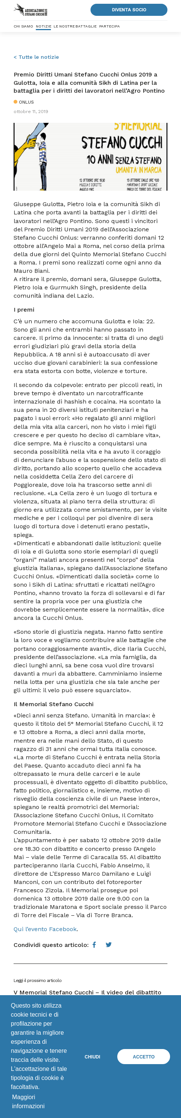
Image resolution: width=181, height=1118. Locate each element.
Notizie (43, 26)
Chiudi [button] (92, 1057)
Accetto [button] (144, 1057)
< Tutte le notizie (36, 57)
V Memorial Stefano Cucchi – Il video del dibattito (87, 992)
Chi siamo (23, 26)
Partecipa (109, 26)
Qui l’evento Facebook (45, 929)
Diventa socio (129, 9)
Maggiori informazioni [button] (28, 1101)
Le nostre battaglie (75, 26)
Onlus (26, 102)
